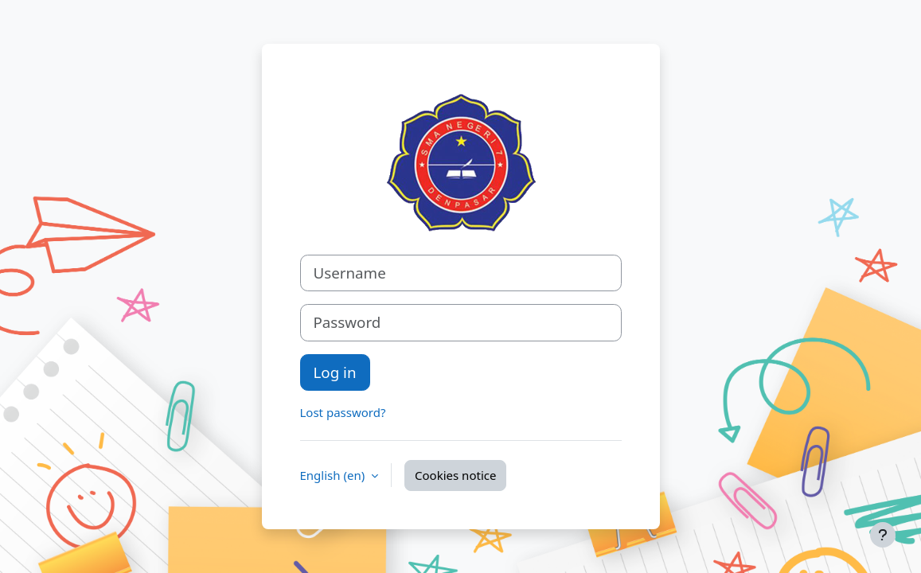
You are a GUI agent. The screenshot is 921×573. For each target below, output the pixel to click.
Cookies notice (455, 475)
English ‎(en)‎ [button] (334, 475)
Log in (335, 372)
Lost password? (343, 412)
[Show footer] (883, 535)
